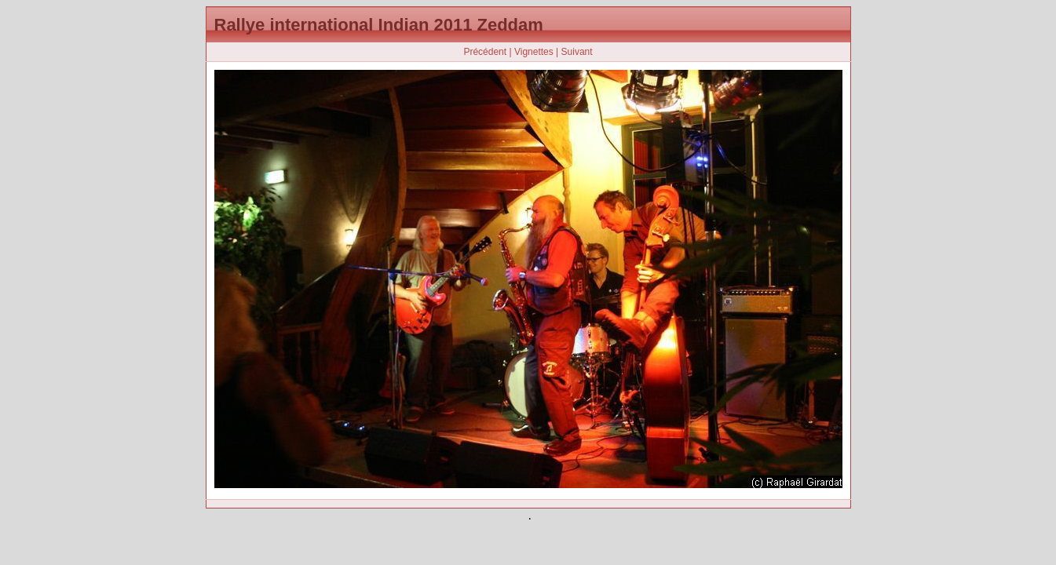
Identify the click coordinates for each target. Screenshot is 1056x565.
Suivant (577, 51)
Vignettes (534, 51)
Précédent (484, 51)
